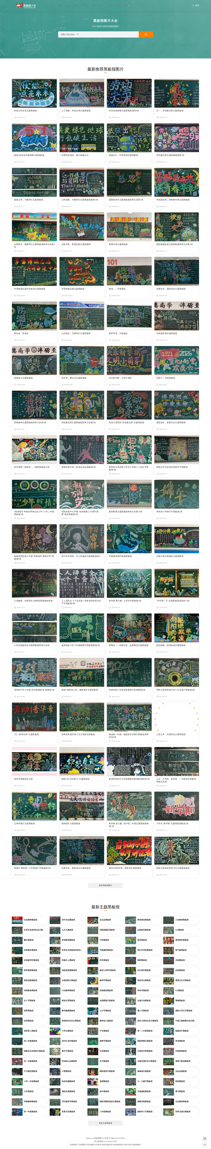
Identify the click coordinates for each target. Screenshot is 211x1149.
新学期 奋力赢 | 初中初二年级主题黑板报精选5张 (129, 824)
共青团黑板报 (181, 1051)
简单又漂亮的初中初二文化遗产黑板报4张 (175, 690)
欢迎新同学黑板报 (31, 960)
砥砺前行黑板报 (182, 1031)
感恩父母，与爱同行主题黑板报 (28, 200)
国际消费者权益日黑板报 (110, 1102)
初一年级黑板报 (30, 1061)
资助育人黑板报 (30, 1031)
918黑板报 (179, 930)
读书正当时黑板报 (69, 1041)
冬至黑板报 (104, 1051)
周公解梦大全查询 (94, 1145)
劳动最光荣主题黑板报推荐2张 (170, 155)
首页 (44, 5)
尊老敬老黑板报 (144, 920)
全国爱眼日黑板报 (107, 1001)
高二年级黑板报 (30, 1041)
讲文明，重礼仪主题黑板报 (74, 378)
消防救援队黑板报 (107, 930)
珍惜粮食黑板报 (30, 990)
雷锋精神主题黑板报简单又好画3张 (30, 422)
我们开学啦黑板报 (144, 950)
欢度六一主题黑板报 (165, 378)
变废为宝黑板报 (68, 1112)
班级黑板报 (180, 1081)
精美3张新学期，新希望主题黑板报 (125, 868)
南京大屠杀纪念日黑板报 (147, 1021)
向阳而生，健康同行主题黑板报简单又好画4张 (34, 245)
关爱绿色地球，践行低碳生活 (75, 155)
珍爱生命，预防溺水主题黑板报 (171, 289)
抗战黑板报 (180, 970)
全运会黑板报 (105, 920)
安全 (69, 5)
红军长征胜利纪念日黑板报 (34, 930)
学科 (101, 5)
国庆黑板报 (142, 940)
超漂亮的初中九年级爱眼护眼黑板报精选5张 (129, 779)
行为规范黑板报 (30, 1071)
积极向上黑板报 (68, 960)
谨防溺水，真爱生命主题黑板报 (171, 422)
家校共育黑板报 (68, 1001)
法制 (109, 5)
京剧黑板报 (180, 960)
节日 (52, 5)
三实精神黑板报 (182, 920)
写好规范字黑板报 (69, 1102)
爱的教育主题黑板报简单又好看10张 (125, 512)
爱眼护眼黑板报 (144, 1102)
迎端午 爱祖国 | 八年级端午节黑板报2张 (32, 868)
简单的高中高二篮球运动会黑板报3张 (78, 467)
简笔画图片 (137, 1145)
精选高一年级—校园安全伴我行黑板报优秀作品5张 (129, 735)
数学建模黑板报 (68, 1011)
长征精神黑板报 (182, 1102)
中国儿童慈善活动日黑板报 (185, 1021)
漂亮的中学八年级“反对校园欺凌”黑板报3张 (34, 690)
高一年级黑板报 (30, 1112)
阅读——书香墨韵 (117, 289)
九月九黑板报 (67, 930)
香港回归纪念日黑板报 (71, 1021)
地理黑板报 (104, 1081)
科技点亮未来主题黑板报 (25, 111)
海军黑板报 (28, 1011)
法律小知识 (127, 1145)
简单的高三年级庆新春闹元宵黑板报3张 (127, 690)
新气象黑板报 (181, 950)
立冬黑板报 (28, 1091)
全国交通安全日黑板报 (146, 1061)
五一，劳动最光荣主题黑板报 (170, 111)
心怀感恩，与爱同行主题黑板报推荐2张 (79, 200)
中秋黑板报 (104, 940)
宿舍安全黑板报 (144, 980)
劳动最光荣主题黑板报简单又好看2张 (78, 422)
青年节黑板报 (67, 1051)
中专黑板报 (104, 1031)
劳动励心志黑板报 (69, 1061)
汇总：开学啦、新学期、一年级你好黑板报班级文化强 (176, 780)
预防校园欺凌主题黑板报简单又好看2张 (174, 244)
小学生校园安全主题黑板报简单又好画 (32, 645)
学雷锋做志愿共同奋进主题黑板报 (29, 289)
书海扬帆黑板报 (144, 1091)
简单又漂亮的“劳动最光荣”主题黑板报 (126, 422)
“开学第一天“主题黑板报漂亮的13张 (173, 601)
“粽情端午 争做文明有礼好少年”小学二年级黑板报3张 (34, 513)
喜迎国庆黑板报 (182, 940)
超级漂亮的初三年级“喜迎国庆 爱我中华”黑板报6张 (34, 557)
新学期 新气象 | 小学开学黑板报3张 (125, 601)
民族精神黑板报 (30, 1102)
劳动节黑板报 (143, 990)
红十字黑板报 (29, 1001)
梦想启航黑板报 (30, 980)
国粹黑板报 (142, 960)
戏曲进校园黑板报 (69, 970)
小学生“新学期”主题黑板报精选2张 (172, 823)
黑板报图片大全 (25, 5)
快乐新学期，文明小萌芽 (120, 378)
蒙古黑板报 (28, 940)
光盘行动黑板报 (144, 1001)
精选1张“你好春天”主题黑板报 (75, 779)
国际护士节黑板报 (144, 1112)
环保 (85, 5)
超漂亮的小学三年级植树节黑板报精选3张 (80, 645)
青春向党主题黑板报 (118, 244)
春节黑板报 (180, 1091)
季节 (117, 5)
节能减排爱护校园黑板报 (120, 556)
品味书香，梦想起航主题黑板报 (76, 244)
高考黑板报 (180, 1041)
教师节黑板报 (105, 980)
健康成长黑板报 (144, 1071)
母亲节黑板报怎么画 (23, 779)
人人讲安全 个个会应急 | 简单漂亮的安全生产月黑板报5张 (81, 602)
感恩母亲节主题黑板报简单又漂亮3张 (126, 200)
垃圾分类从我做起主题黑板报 (170, 556)
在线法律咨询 (106, 1145)
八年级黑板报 (105, 1112)
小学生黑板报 (67, 1031)
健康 (77, 5)
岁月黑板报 (104, 1061)
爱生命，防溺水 (21, 333)
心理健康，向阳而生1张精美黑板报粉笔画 (33, 601)
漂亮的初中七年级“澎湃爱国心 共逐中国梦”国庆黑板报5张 (80, 513)
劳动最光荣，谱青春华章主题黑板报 (173, 200)
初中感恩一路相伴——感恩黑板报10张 (32, 467)
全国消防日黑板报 (69, 980)
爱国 (61, 5)
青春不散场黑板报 (182, 1061)
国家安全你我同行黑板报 (34, 1051)
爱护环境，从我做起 (118, 333)
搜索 (195, 5)
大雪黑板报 (66, 1071)
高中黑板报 (104, 1091)
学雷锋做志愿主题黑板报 (73, 289)
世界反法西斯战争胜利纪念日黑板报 (72, 950)
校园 (93, 5)
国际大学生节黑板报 (183, 1011)
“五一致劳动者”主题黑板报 (26, 734)
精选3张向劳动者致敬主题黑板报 (29, 155)
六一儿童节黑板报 (144, 1081)
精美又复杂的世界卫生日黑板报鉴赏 (173, 868)
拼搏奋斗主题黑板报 (23, 378)
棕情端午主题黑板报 (70, 823)
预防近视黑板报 (68, 1091)
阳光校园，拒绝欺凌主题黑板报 (171, 645)
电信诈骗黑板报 (68, 1081)
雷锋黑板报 (180, 1001)
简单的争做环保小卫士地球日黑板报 (78, 734)
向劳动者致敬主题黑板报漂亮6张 (124, 111)
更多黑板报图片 (105, 885)
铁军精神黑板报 (30, 970)
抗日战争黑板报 (144, 970)
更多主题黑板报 (105, 1123)
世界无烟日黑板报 (182, 1112)
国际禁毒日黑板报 (144, 1041)
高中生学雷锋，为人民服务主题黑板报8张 (80, 556)
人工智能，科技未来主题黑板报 (76, 111)
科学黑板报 (104, 960)
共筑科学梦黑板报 (144, 1051)
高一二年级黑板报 (144, 1031)
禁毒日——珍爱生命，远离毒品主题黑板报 (129, 645)
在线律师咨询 (117, 1145)
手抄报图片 (82, 1145)
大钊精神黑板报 (68, 990)
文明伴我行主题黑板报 (24, 823)
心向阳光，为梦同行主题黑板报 (76, 333)
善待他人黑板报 (106, 1021)
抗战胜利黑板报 (144, 930)
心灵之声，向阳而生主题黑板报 (171, 734)
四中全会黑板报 (68, 920)
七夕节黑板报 (105, 1011)
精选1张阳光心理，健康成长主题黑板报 (79, 690)
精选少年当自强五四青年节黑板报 (172, 467)
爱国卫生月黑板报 (182, 980)
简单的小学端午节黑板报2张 (169, 512)
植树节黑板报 (105, 1041)
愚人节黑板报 (143, 1011)
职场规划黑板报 (68, 940)
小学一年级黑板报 (31, 1081)
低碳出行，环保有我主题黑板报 (123, 155)
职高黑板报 (28, 1021)
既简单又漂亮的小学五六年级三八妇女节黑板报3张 (129, 468)
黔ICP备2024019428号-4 (116, 1138)
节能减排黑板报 (106, 950)
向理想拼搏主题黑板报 (166, 333)
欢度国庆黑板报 (30, 950)
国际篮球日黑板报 (107, 1071)
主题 (127, 5)
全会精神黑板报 (30, 920)
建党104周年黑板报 (108, 970)
